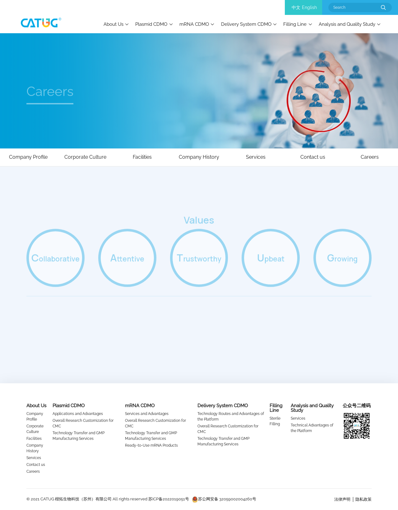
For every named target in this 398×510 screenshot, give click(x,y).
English (309, 7)
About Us (113, 24)
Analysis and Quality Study (347, 24)
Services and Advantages (147, 414)
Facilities (34, 438)
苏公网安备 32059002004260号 (224, 499)
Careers (33, 471)
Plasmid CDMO (151, 24)
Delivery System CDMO (246, 24)
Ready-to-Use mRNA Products (151, 445)
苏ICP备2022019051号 (168, 499)
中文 (296, 7)
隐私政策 (363, 499)
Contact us (35, 464)
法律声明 (342, 499)
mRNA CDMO (194, 24)
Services (33, 458)
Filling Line (295, 24)
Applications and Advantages (78, 414)
